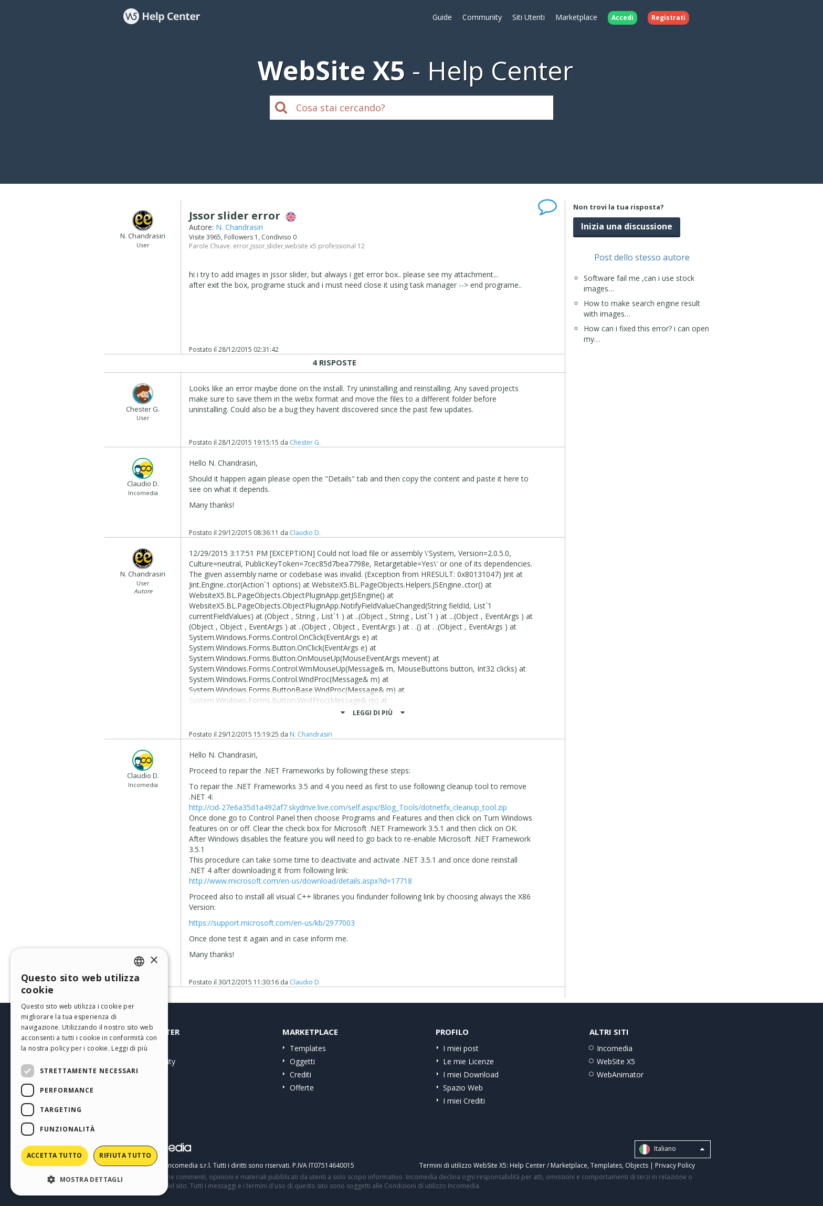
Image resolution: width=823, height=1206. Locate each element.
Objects (636, 1165)
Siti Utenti (528, 17)
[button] (89, 1179)
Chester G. (305, 442)
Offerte (302, 1088)
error (241, 246)
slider (275, 246)
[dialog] (89, 1071)
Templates (308, 1048)
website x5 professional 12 (325, 246)
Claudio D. (305, 532)
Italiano (671, 1149)
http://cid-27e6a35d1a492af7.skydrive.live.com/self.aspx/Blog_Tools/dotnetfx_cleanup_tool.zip (348, 807)
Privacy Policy (675, 1165)
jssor (257, 246)
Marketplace (576, 17)
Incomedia (614, 1048)
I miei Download (471, 1074)
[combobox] (139, 961)
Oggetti (302, 1061)
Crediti (300, 1074)
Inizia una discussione (626, 226)
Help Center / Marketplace (548, 1165)
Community (482, 17)
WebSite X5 (616, 1061)
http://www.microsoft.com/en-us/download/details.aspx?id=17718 (300, 881)
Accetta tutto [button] (54, 1155)
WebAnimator (620, 1074)
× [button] (153, 960)
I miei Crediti (464, 1101)
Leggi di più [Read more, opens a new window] (129, 1048)
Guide (442, 17)
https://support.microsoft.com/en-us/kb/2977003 (272, 923)
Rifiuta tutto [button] (125, 1155)
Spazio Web (463, 1088)
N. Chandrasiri (239, 227)
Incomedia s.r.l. (189, 1165)
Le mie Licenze (468, 1061)
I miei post (461, 1048)
